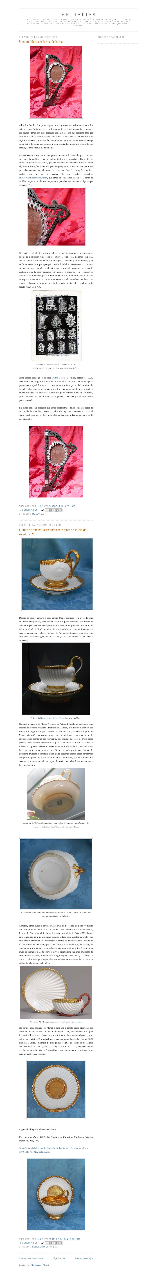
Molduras (38, 514)
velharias (78, 14)
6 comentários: (29, 1243)
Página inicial (59, 1258)
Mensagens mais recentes (31, 1258)
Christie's (78, 1022)
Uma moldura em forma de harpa (41, 41)
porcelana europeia (44, 1247)
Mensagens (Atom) (40, 1264)
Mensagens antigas (84, 1258)
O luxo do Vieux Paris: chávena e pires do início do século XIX (52, 532)
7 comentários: (29, 510)
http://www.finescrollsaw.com (33, 177)
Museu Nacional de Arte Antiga (52, 718)
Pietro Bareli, (58, 377)
